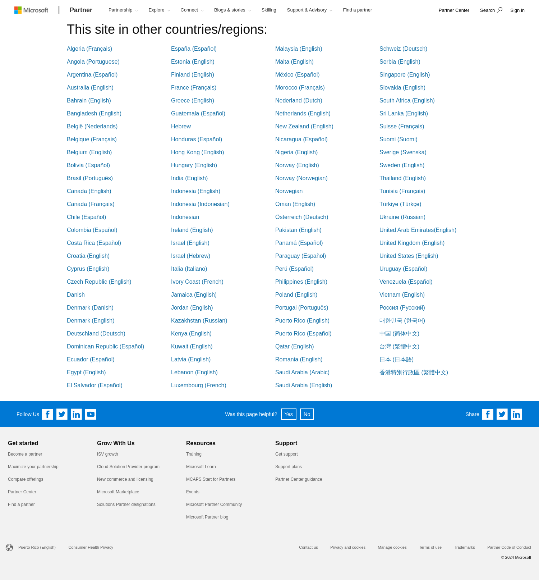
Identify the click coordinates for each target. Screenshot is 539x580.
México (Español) (297, 75)
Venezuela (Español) (406, 282)
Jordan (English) (192, 308)
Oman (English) (295, 204)
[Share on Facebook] (488, 414)
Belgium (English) (89, 152)
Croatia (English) (88, 256)
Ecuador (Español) (91, 359)
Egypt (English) (86, 372)
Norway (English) (297, 165)
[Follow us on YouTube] (91, 414)
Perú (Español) (294, 269)
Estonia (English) (193, 62)
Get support (286, 454)
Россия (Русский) (402, 308)
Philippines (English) (301, 282)
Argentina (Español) (92, 75)
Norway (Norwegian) (301, 178)
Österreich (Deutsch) (301, 217)
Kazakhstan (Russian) (199, 321)
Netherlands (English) (303, 113)
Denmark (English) (90, 321)
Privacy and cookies (347, 547)
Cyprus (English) (88, 269)
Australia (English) (90, 88)
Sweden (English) (401, 165)
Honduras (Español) (196, 139)
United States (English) (408, 256)
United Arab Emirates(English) (417, 230)
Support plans (288, 466)
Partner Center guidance (298, 479)
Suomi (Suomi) (398, 139)
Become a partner (25, 454)
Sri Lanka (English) (403, 113)
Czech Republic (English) (99, 282)
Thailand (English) (402, 178)
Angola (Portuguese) (93, 62)
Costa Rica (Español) (94, 243)
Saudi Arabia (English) (303, 385)
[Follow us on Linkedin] (76, 414)
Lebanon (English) (194, 372)
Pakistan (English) (298, 230)
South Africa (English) (407, 100)
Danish (76, 295)
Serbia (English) (399, 62)
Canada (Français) (91, 204)
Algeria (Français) (89, 49)
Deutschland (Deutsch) (96, 333)
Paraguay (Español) (300, 256)
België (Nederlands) (92, 126)
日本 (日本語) (396, 359)
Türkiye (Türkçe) (400, 204)
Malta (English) (294, 62)
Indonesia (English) (195, 191)
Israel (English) (190, 243)
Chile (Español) (86, 217)
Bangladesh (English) (94, 113)
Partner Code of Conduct (509, 547)
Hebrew (181, 126)
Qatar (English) (294, 346)
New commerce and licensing (125, 479)
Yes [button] (289, 414)
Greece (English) (192, 100)
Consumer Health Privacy (90, 547)
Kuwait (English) (192, 346)
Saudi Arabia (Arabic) (302, 372)
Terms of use (430, 547)
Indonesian (185, 217)
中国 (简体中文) (399, 333)
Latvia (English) (191, 359)
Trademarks (464, 547)
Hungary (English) (194, 165)
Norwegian (289, 191)
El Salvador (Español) (95, 385)
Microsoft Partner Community (214, 504)
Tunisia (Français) (402, 191)
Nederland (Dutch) (298, 100)
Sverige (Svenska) (403, 152)
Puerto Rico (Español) (303, 333)
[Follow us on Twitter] (62, 414)
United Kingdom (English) (411, 243)
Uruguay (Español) (403, 269)
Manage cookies (392, 547)
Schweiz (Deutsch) (403, 49)
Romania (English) (299, 359)
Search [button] (487, 10)
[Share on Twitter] (502, 414)
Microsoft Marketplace (118, 491)
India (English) (189, 178)
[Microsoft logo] (36, 10)
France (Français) (193, 88)
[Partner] (81, 10)
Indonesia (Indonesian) (200, 204)
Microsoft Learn (201, 466)
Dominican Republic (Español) (105, 346)
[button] (490, 11)
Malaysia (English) (298, 49)
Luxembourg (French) (198, 385)
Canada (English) (89, 191)
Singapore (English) (404, 75)
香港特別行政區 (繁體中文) (413, 372)
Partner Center (22, 491)
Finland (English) (192, 75)
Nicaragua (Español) (301, 139)
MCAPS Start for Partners (210, 479)
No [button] (307, 414)
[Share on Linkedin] (516, 414)
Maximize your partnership (33, 466)
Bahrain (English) (89, 100)
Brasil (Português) (90, 178)
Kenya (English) (191, 333)
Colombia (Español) (92, 230)
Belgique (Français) (92, 139)
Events (192, 491)
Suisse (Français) (401, 126)
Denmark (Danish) (90, 308)
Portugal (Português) (301, 308)
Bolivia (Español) (88, 165)
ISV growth (107, 454)
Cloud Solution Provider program (128, 466)
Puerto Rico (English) (302, 321)
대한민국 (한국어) (402, 321)
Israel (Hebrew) (190, 256)
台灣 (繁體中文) (399, 346)
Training (194, 454)
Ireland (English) (192, 230)
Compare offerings (25, 479)
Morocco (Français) (300, 88)
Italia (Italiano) (189, 269)
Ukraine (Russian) (402, 217)
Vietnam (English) (402, 295)
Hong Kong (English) (197, 152)
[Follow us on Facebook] (48, 414)
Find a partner (21, 504)
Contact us (308, 547)
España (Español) (194, 49)
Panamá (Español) (299, 243)
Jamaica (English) (194, 295)
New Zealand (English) (304, 126)
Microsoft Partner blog (207, 517)
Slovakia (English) (402, 88)
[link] (454, 10)
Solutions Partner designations (126, 504)
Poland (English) (296, 295)
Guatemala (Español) (198, 113)
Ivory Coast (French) (197, 282)
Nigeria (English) (296, 152)
